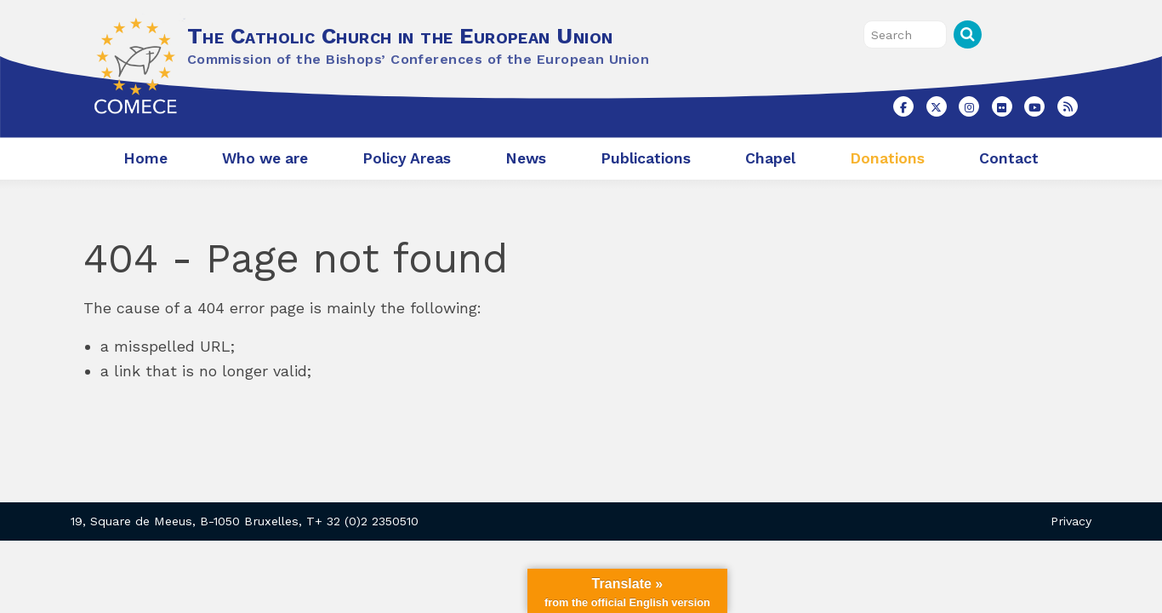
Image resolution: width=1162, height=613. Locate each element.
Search (968, 34)
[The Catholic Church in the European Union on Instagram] (969, 106)
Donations (887, 158)
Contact (1009, 158)
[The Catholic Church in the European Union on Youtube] (1034, 106)
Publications (646, 158)
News (525, 158)
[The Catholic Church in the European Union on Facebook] (903, 106)
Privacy (1071, 521)
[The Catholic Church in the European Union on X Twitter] (936, 106)
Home (145, 158)
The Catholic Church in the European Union (399, 36)
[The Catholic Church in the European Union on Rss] (1067, 106)
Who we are (265, 158)
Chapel (770, 158)
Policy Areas (406, 158)
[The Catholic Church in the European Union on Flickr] (1002, 106)
